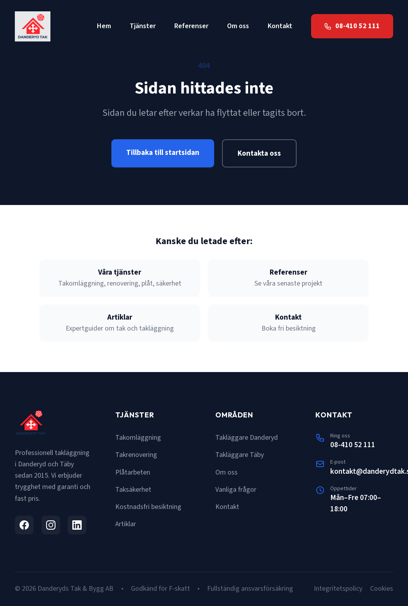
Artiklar (125, 524)
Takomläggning (138, 437)
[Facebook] (24, 525)
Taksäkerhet (133, 490)
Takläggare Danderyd (246, 437)
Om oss (238, 26)
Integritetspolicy (338, 588)
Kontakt (280, 26)
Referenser (191, 26)
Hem (104, 26)
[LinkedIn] (77, 525)
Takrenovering (136, 455)
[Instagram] (50, 525)
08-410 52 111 (352, 444)
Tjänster (143, 26)
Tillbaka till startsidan (162, 152)
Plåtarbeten (132, 472)
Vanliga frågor (235, 490)
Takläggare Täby (239, 455)
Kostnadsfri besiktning (148, 507)
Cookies (381, 588)
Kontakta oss (259, 153)
